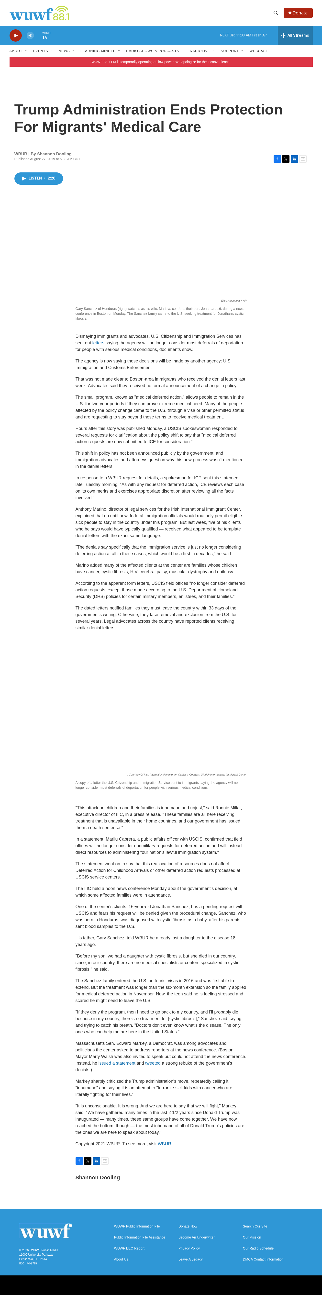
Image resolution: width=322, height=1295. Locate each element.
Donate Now (187, 1226)
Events (40, 51)
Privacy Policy (189, 1248)
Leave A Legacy (190, 1259)
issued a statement (117, 1063)
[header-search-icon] (275, 13)
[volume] (30, 35)
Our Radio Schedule (258, 1248)
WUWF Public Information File (137, 1226)
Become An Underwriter (196, 1237)
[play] (16, 35)
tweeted (153, 1063)
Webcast (258, 51)
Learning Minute (98, 51)
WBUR (164, 1143)
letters (98, 342)
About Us (121, 1259)
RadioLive (200, 51)
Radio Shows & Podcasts (152, 51)
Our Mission (252, 1237)
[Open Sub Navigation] (26, 51)
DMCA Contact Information (263, 1259)
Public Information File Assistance (139, 1237)
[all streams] (295, 35)
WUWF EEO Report (129, 1248)
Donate (300, 12)
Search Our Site (255, 1226)
